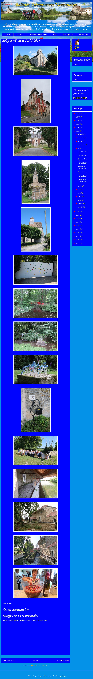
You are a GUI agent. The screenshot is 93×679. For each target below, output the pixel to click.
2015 (78, 229)
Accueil (7, 35)
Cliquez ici (77, 64)
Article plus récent (8, 660)
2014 (78, 233)
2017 (78, 222)
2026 (78, 113)
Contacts (20, 35)
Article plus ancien (62, 660)
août (80, 148)
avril (80, 197)
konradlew (53, 676)
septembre (81, 145)
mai (79, 193)
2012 (78, 240)
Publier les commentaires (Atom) (40, 666)
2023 (78, 124)
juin (79, 189)
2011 (78, 243)
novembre (81, 138)
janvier (80, 207)
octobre (80, 141)
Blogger (64, 676)
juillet (80, 186)
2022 (78, 128)
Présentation (83, 35)
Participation (68, 35)
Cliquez (77, 79)
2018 (78, 219)
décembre (81, 134)
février (80, 204)
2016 (78, 226)
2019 (78, 215)
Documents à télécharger (38, 35)
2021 (78, 131)
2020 (78, 212)
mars (80, 200)
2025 (78, 117)
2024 (78, 121)
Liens (55, 35)
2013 (78, 236)
